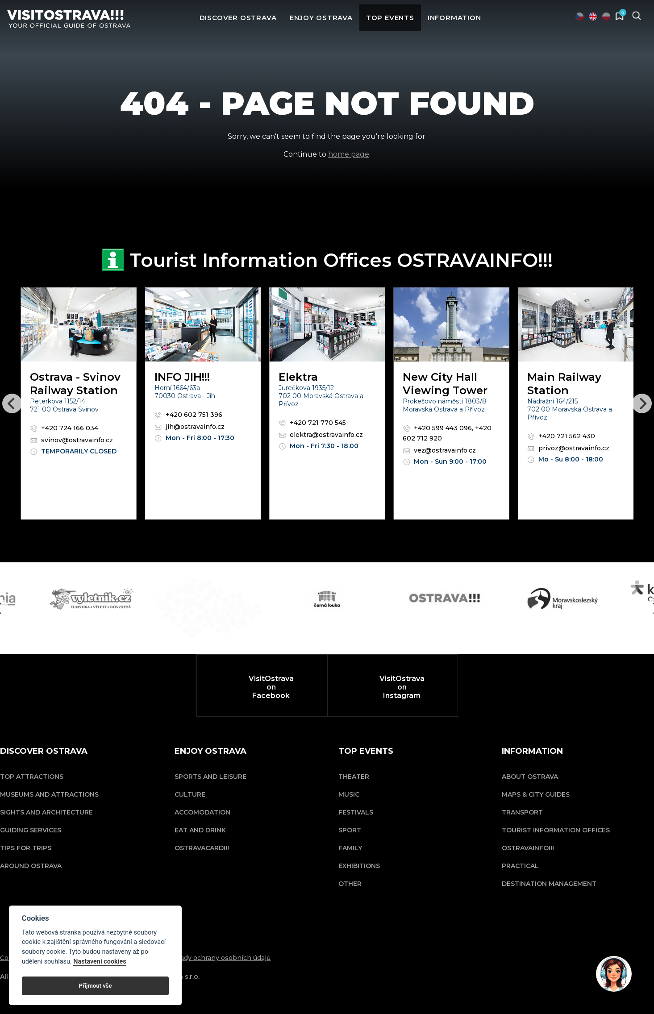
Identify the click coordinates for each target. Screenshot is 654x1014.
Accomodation (202, 812)
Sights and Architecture (46, 812)
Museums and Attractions (49, 794)
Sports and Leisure (210, 777)
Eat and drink (200, 830)
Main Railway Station (564, 383)
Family (350, 848)
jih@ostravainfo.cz (189, 427)
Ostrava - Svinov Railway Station (75, 383)
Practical (520, 866)
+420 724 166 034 (64, 428)
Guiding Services (30, 830)
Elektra (298, 376)
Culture (190, 794)
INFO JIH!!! (182, 376)
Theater (353, 777)
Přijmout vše (95, 985)
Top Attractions (31, 777)
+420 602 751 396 (188, 415)
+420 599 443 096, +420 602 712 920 (447, 433)
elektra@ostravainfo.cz (321, 435)
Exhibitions (359, 866)
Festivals (355, 812)
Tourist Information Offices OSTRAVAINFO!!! (556, 839)
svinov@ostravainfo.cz (71, 440)
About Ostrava (530, 777)
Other (350, 884)
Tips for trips (25, 848)
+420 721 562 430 (561, 436)
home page (348, 154)
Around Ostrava (31, 866)
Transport (522, 812)
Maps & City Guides (536, 794)
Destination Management (549, 884)
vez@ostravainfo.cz (439, 450)
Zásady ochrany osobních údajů (220, 958)
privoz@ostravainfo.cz (568, 448)
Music (348, 794)
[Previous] (12, 403)
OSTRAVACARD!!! (202, 848)
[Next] (642, 403)
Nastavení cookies (99, 961)
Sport (349, 830)
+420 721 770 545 (312, 423)
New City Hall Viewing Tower (445, 383)
